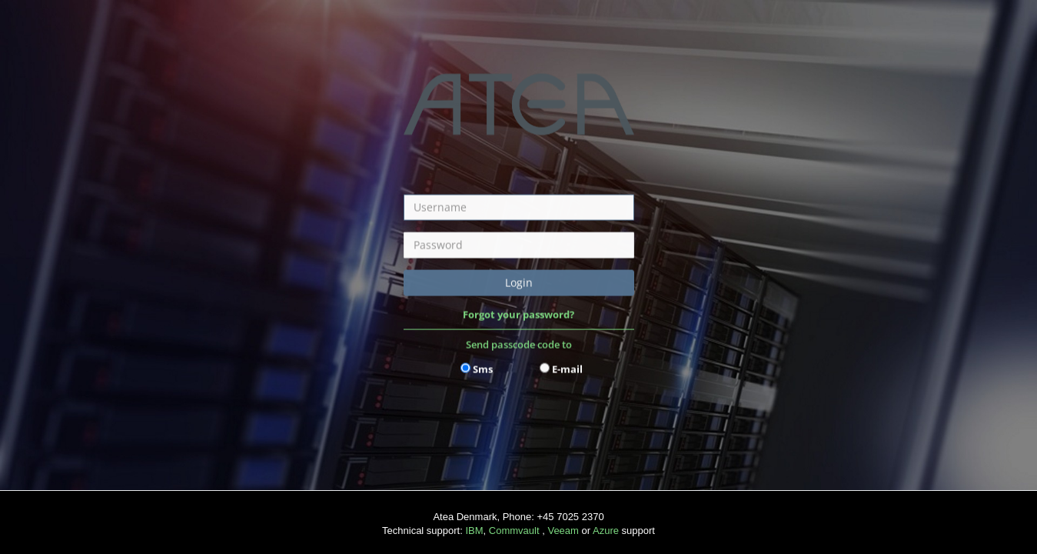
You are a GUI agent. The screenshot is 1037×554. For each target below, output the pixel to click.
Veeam (562, 530)
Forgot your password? (518, 314)
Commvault (514, 530)
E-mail (567, 368)
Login (519, 282)
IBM (474, 530)
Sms (483, 368)
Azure (607, 530)
